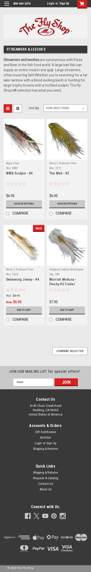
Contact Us (45, 483)
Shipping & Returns (45, 449)
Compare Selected (69, 351)
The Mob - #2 (59, 173)
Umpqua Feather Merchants (66, 269)
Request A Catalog (45, 478)
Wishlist (45, 437)
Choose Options (24, 203)
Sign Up (64, 3)
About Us (46, 489)
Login (50, 3)
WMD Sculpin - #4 (19, 173)
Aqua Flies (12, 163)
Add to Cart (24, 310)
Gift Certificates (45, 432)
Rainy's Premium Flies (63, 163)
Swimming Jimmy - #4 (22, 279)
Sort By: (34, 108)
